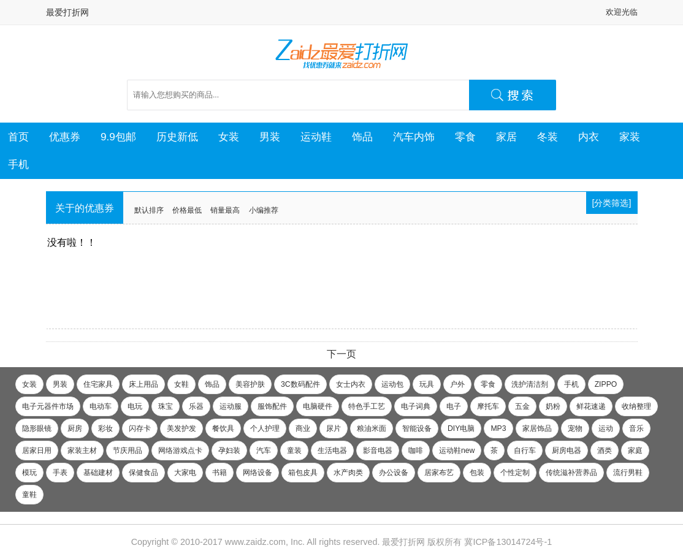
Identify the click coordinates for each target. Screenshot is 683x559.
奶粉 (553, 406)
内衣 (588, 137)
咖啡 (415, 450)
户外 (457, 384)
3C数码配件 (300, 384)
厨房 (74, 428)
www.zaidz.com (255, 542)
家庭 (635, 450)
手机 (18, 164)
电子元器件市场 (48, 406)
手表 (60, 472)
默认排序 (149, 210)
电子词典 (415, 406)
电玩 (135, 406)
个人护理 (265, 428)
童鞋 (29, 494)
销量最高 (225, 210)
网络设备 (257, 472)
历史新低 (177, 137)
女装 (228, 137)
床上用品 (143, 384)
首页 (18, 137)
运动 (605, 428)
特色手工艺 (366, 406)
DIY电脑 (461, 428)
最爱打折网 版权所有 (422, 542)
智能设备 (417, 428)
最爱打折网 (67, 12)
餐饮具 (223, 428)
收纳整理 (636, 406)
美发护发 (181, 428)
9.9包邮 (118, 137)
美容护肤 (250, 384)
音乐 (636, 428)
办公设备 (393, 472)
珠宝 (165, 406)
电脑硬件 (317, 406)
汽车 (263, 450)
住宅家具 (98, 384)
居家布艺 (439, 472)
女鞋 (181, 384)
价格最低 (187, 210)
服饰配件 (272, 406)
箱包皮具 (303, 472)
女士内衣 (350, 384)
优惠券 (64, 137)
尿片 (333, 428)
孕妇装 (229, 450)
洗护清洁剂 (529, 384)
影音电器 (377, 450)
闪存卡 (140, 428)
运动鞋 (316, 137)
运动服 (230, 406)
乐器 (196, 406)
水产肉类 (348, 472)
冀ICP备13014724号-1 (508, 542)
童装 (294, 450)
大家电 (185, 472)
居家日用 (37, 450)
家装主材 (82, 450)
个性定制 (515, 472)
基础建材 (98, 472)
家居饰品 (537, 428)
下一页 (341, 354)
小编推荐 (263, 210)
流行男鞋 (628, 472)
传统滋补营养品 (571, 472)
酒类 (604, 450)
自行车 (525, 450)
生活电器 (332, 450)
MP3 (498, 428)
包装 (477, 472)
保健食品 (143, 472)
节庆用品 (127, 450)
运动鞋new (457, 450)
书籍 (219, 472)
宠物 (575, 428)
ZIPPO (606, 384)
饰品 (362, 137)
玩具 (426, 384)
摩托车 (488, 406)
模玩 (29, 472)
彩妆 (105, 428)
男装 (269, 137)
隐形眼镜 (37, 428)
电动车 (101, 406)
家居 (506, 137)
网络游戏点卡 (180, 450)
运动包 (392, 384)
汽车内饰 (414, 137)
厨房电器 (566, 450)
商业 (303, 428)
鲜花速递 (591, 406)
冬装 (547, 137)
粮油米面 (371, 428)
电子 (453, 406)
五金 (522, 406)
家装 (629, 137)
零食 (465, 137)
